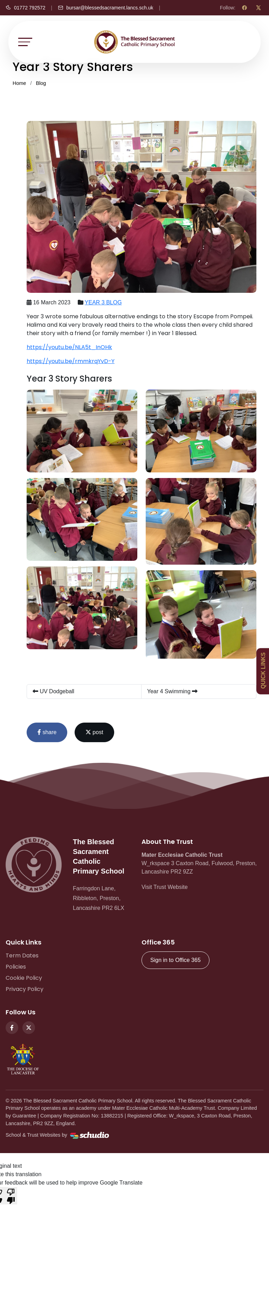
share (46, 732)
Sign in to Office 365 (175, 960)
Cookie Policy (24, 978)
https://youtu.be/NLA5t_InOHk (69, 347)
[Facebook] (244, 8)
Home (19, 83)
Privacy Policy (24, 989)
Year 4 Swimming (172, 691)
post (94, 732)
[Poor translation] (11, 1195)
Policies (16, 967)
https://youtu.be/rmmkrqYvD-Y (71, 361)
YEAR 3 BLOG (103, 302)
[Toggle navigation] (25, 41)
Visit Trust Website (165, 887)
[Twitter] (28, 1027)
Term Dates (22, 955)
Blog (41, 83)
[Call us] (26, 7)
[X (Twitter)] (258, 8)
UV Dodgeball (53, 691)
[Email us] (105, 7)
